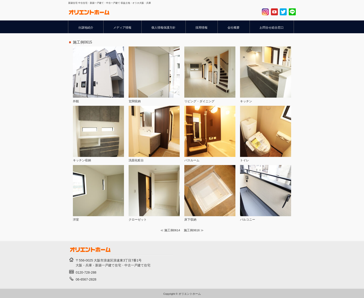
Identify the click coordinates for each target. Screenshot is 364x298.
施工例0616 (192, 230)
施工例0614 (172, 230)
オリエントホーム (190, 293)
